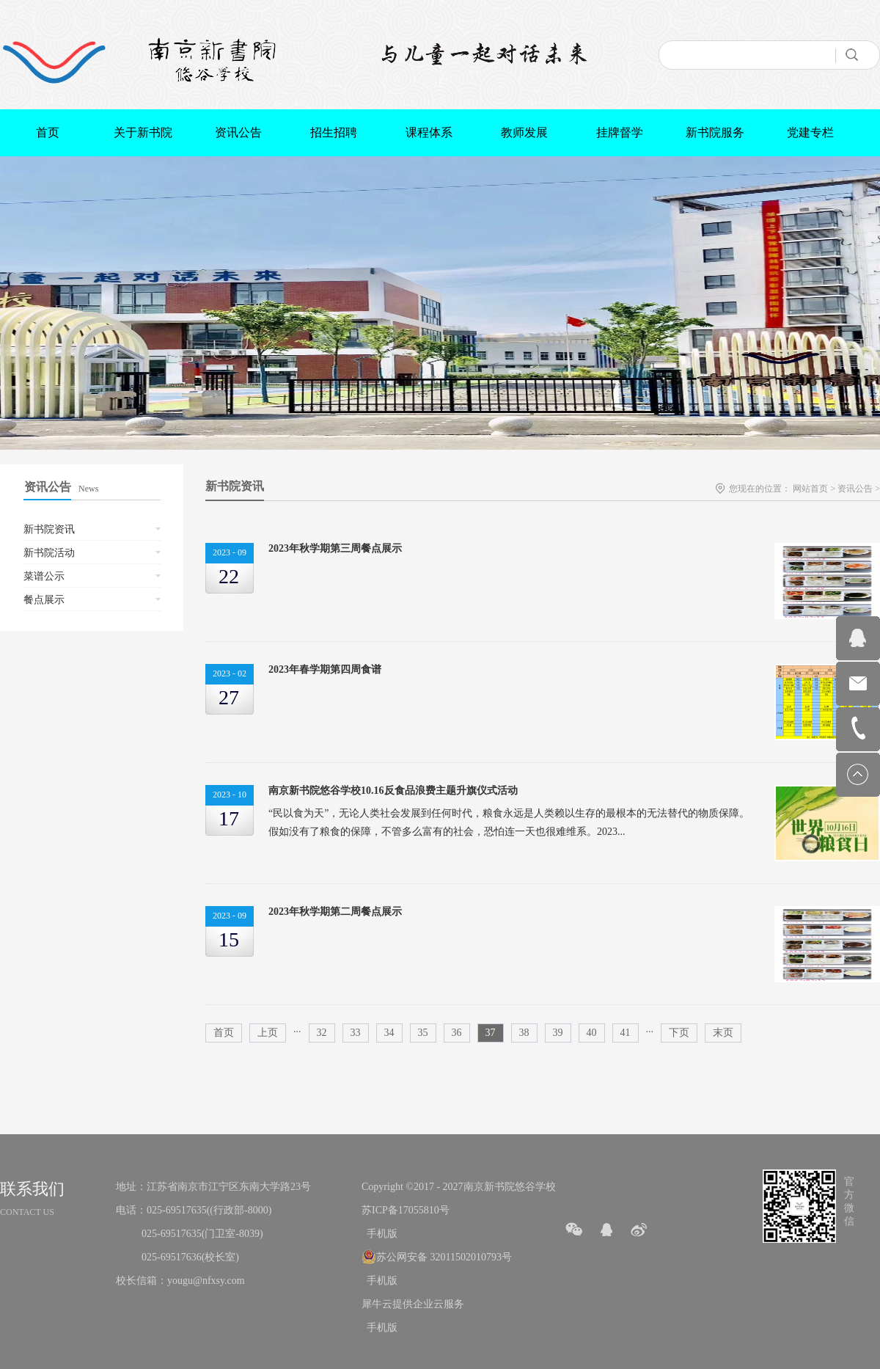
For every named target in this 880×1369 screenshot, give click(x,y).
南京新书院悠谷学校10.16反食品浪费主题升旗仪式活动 (393, 790)
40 (592, 1032)
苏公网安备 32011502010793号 (444, 1257)
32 (322, 1032)
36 (457, 1032)
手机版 (379, 1233)
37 (490, 1032)
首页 (47, 132)
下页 (679, 1032)
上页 (267, 1032)
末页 (723, 1032)
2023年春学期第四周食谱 (324, 669)
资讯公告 (855, 488)
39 (558, 1032)
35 (423, 1032)
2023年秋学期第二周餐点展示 (335, 911)
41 (625, 1032)
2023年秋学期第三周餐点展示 (335, 548)
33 (356, 1032)
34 (389, 1032)
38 (524, 1032)
